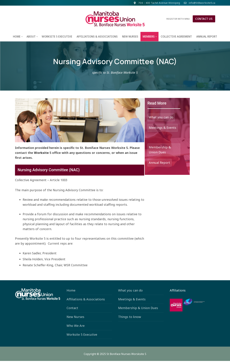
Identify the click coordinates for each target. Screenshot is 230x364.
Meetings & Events (132, 302)
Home (71, 294)
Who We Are (76, 329)
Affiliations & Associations (86, 302)
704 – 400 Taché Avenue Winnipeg (156, 2)
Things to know (129, 320)
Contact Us (203, 18)
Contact (72, 311)
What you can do (130, 294)
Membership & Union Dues (138, 311)
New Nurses (75, 320)
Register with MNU (178, 18)
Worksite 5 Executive (82, 338)
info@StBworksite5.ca (199, 2)
